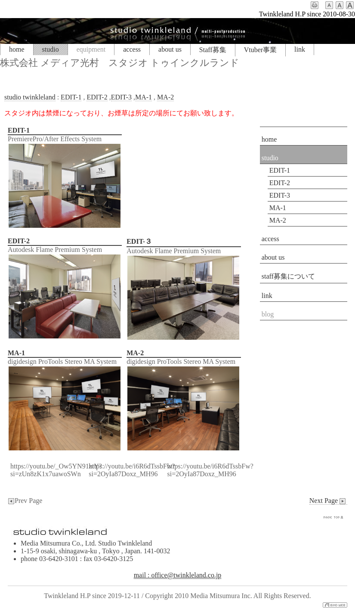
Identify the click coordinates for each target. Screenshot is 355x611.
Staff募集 (212, 49)
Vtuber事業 (260, 49)
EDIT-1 (71, 97)
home (17, 49)
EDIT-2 (96, 97)
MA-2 (165, 97)
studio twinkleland (30, 97)
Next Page (328, 501)
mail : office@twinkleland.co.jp (178, 575)
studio (50, 49)
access (132, 49)
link (299, 49)
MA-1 (143, 97)
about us (170, 49)
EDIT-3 (121, 97)
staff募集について (288, 276)
